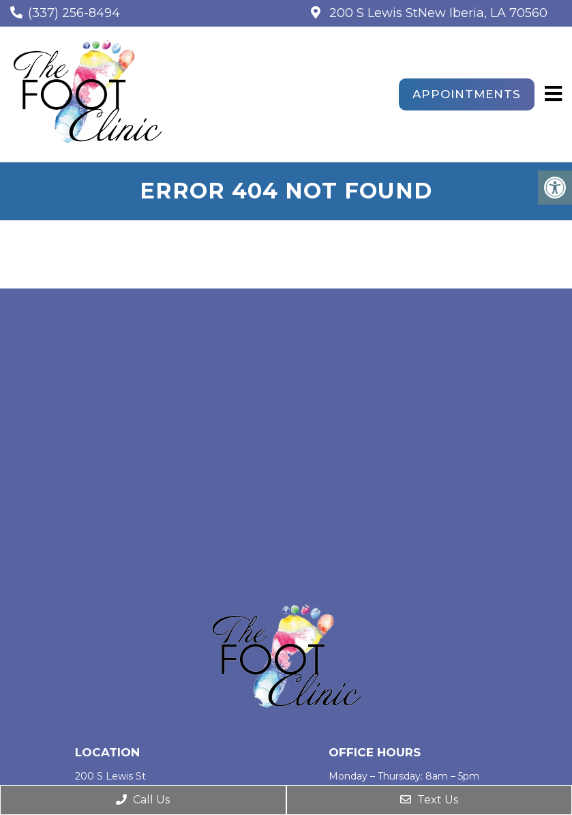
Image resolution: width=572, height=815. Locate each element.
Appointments (466, 94)
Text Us (429, 799)
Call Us (143, 799)
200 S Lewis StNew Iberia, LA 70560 (436, 12)
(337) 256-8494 (74, 12)
